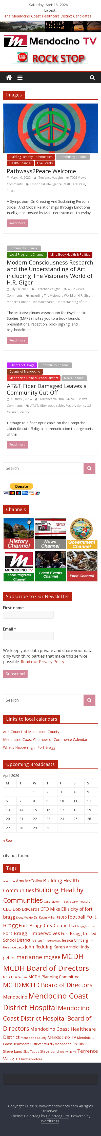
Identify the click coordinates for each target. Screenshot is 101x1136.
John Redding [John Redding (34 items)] (38, 947)
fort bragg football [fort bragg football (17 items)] (83, 926)
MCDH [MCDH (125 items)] (73, 956)
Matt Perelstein (74, 184)
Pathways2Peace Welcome (41, 171)
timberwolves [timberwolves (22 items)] (32, 1059)
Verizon (25, 412)
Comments (15, 184)
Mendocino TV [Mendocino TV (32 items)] (61, 1037)
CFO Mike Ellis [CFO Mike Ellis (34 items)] (55, 909)
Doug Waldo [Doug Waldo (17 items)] (24, 917)
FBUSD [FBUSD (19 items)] (62, 917)
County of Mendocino (24, 371)
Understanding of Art (71, 302)
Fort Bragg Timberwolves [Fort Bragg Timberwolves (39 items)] (31, 933)
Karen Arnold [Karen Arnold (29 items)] (65, 947)
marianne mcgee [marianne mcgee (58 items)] (38, 957)
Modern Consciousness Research (30, 302)
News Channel (74, 378)
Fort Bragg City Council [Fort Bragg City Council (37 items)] (44, 925)
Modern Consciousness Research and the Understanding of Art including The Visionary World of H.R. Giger (50, 272)
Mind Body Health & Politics (70, 254)
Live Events (45, 163)
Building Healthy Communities (30, 157)
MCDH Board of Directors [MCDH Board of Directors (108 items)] (46, 968)
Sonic (81, 405)
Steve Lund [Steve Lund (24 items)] (49, 1051)
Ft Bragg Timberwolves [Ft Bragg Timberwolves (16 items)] (46, 940)
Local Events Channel (59, 248)
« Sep (7, 840)
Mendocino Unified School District (33, 378)
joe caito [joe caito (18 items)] (17, 947)
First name (13, 608)
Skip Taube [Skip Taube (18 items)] (31, 1051)
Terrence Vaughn (51, 177)
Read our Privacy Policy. (43, 661)
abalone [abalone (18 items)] (9, 881)
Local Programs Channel (26, 254)
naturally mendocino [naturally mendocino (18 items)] (56, 1044)
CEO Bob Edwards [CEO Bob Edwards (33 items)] (21, 909)
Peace (11, 191)
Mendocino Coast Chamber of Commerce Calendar (45, 739)
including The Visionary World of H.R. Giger (61, 295)
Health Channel (20, 163)
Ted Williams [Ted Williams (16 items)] (68, 1051)
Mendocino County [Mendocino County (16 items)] (33, 1038)
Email (9, 629)
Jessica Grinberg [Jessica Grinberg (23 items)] (75, 940)
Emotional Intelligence (46, 184)
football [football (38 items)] (76, 917)
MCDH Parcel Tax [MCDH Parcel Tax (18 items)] (15, 977)
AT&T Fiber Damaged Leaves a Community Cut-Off (47, 389)
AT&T (34, 405)
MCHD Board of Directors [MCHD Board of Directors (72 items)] (57, 985)
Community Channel (72, 157)
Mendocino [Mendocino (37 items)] (15, 997)
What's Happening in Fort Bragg (29, 747)
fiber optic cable (52, 405)
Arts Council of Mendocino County (31, 731)
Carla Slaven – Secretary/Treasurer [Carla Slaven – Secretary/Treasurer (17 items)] (68, 901)
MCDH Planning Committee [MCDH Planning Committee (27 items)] (53, 977)
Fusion (70, 405)
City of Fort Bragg (21, 365)
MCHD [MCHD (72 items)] (12, 985)
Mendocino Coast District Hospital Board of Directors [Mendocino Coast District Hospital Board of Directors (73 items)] (47, 1018)
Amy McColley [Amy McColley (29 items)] (29, 881)
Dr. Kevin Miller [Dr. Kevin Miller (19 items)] (45, 917)
